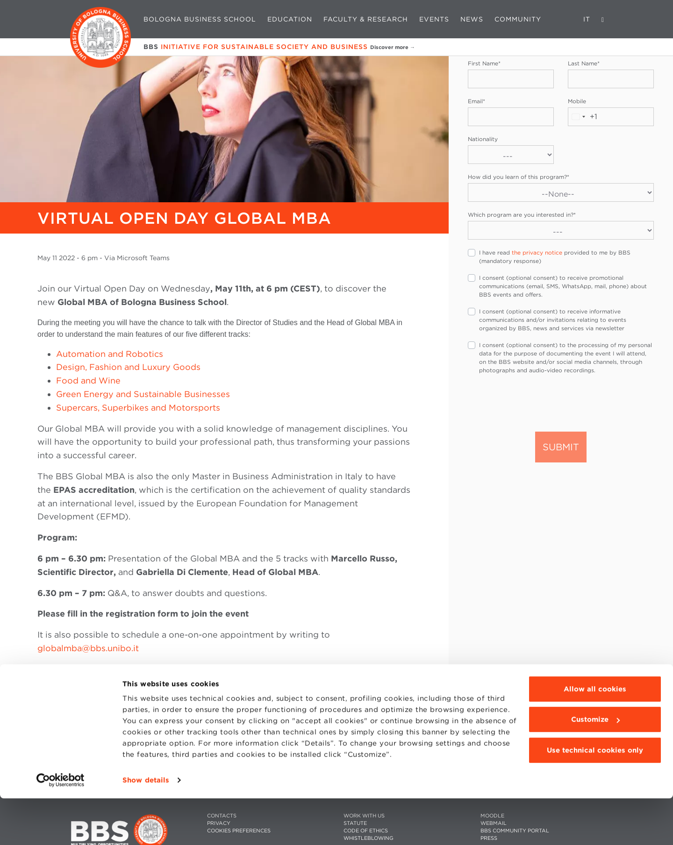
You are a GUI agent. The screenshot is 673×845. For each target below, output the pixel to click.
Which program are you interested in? (522, 214)
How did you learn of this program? (518, 176)
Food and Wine (88, 380)
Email (476, 101)
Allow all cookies (595, 735)
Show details (145, 827)
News (471, 19)
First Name (484, 63)
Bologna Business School (199, 19)
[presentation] (539, 402)
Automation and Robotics (109, 354)
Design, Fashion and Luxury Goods (128, 367)
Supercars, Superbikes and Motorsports (138, 407)
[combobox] (582, 117)
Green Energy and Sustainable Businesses (143, 394)
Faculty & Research (365, 19)
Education (289, 19)
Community (517, 19)
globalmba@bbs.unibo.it (88, 648)
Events (434, 19)
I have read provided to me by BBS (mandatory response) (554, 256)
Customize (595, 766)
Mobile (577, 101)
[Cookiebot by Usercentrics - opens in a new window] (60, 827)
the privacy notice (537, 252)
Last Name (584, 63)
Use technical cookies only (595, 797)
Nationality (483, 138)
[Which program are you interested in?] (561, 230)
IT (586, 19)
